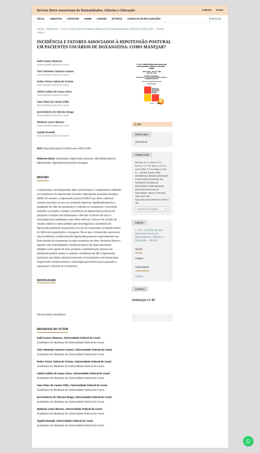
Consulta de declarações (144, 18)
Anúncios (73, 18)
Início (40, 28)
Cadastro (207, 9)
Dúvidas (117, 18)
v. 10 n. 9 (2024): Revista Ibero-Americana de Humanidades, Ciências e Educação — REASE (112, 28)
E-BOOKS (102, 18)
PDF (138, 124)
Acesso (219, 9)
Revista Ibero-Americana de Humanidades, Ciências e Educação (86, 10)
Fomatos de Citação (148, 208)
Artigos (139, 276)
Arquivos (56, 18)
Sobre (88, 18)
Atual (41, 18)
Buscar (215, 18)
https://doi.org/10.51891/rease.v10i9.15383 (67, 148)
